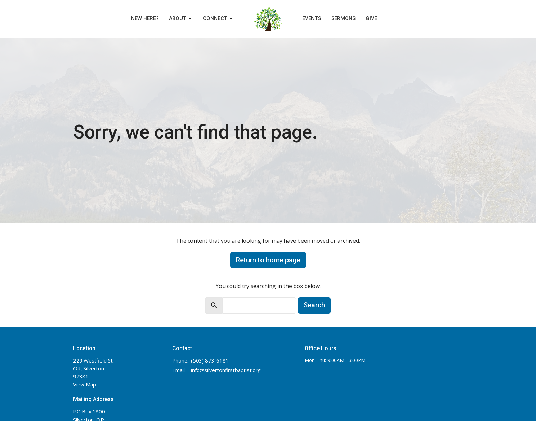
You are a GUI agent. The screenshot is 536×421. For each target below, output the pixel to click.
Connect (218, 18)
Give (371, 18)
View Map (84, 384)
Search (314, 305)
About (181, 18)
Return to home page (268, 260)
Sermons (343, 18)
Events (311, 18)
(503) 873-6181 (210, 360)
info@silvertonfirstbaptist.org (226, 370)
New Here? (145, 18)
